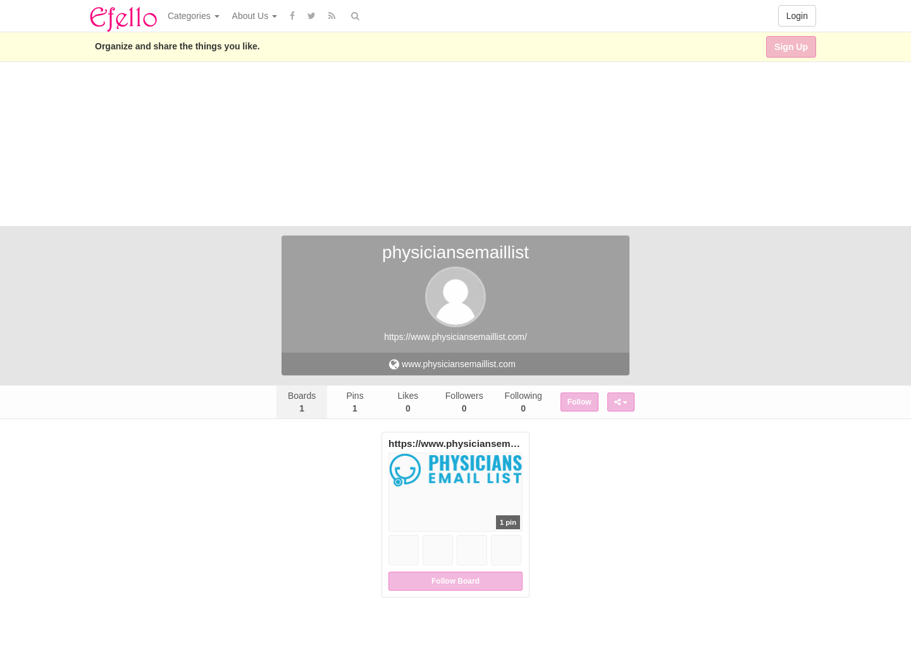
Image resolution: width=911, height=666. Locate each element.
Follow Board (455, 581)
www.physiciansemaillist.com (452, 364)
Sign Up (791, 47)
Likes (408, 402)
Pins (354, 402)
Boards (302, 402)
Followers (464, 402)
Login (797, 16)
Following (523, 402)
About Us (254, 16)
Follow (579, 402)
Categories (194, 16)
